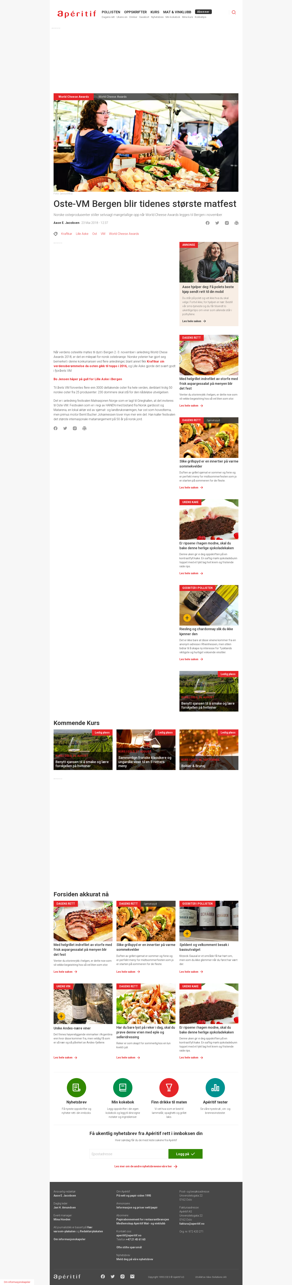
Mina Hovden (62, 1219)
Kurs (155, 12)
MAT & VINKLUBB (177, 12)
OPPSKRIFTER (135, 12)
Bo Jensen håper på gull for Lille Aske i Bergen (88, 379)
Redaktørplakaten (91, 1231)
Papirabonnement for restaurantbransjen (142, 1219)
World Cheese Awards (124, 234)
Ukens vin (122, 17)
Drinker (133, 17)
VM (103, 234)
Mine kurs (187, 17)
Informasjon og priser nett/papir (137, 1207)
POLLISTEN (111, 12)
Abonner (203, 11)
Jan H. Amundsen (65, 1207)
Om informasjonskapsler (70, 1239)
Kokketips (200, 17)
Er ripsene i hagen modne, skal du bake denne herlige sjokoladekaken (206, 545)
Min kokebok (173, 17)
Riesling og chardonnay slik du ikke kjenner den (206, 631)
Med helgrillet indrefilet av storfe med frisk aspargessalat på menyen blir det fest (208, 383)
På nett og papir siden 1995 (133, 1195)
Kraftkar (66, 234)
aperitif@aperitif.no (128, 1235)
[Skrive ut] (236, 223)
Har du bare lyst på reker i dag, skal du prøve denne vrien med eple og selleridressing (145, 1032)
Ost (94, 234)
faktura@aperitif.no (191, 1223)
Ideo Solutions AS (216, 1277)
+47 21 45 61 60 (135, 1239)
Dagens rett (108, 17)
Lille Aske (82, 234)
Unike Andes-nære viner (72, 1028)
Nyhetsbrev (157, 17)
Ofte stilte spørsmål (129, 1247)
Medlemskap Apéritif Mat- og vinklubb (140, 1223)
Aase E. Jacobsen (66, 223)
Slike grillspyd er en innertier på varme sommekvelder (208, 463)
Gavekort (144, 17)
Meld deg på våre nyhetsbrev (134, 1259)
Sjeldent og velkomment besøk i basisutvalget (204, 947)
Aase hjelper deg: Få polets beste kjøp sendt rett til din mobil (208, 289)
